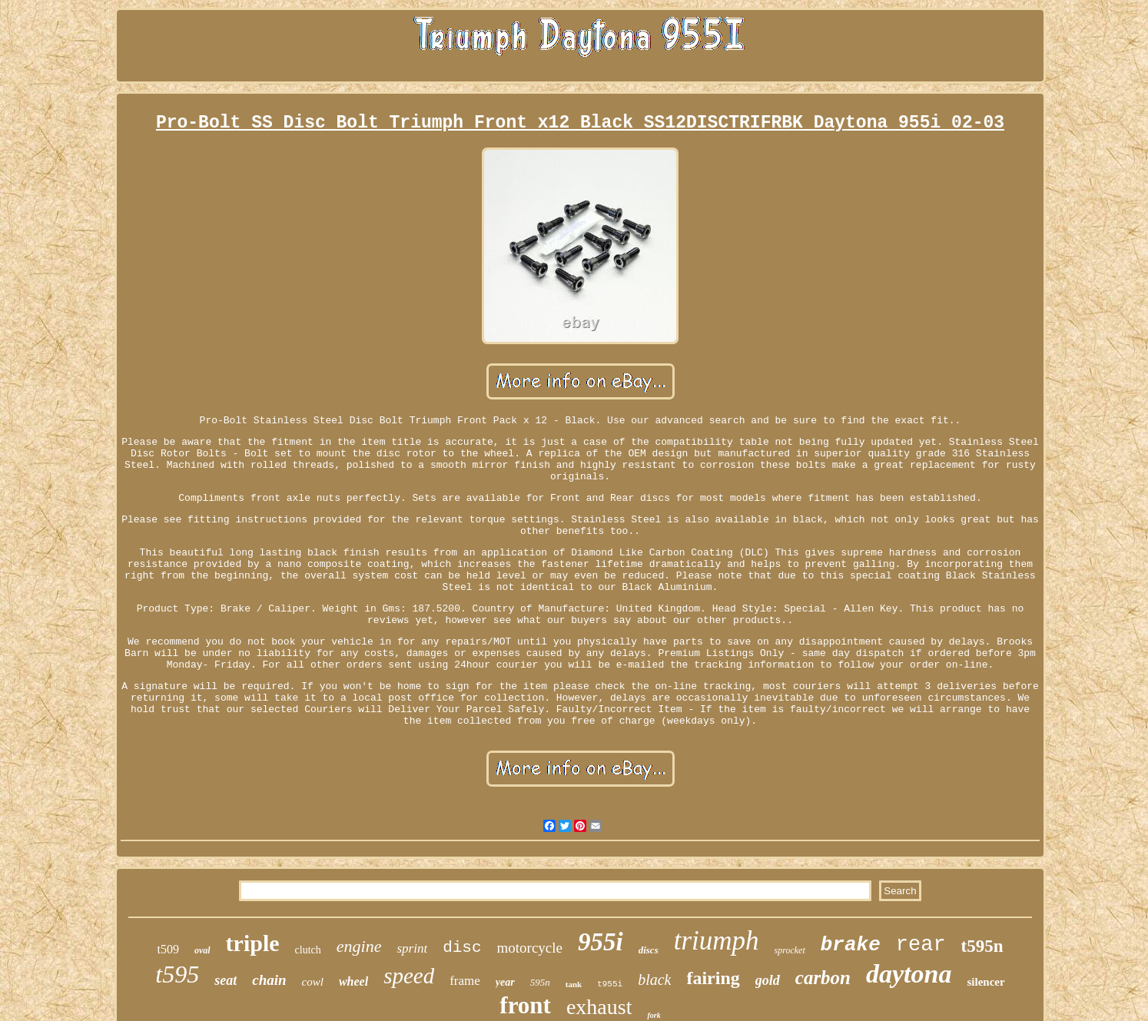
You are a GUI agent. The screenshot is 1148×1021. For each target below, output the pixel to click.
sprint (411, 948)
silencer (985, 982)
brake (851, 944)
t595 (177, 974)
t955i (609, 984)
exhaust (599, 1007)
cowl (312, 982)
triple (253, 943)
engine (359, 946)
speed (408, 975)
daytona (908, 974)
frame (465, 980)
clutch (308, 950)
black (654, 979)
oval (202, 950)
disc (462, 947)
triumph (716, 941)
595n (540, 982)
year (505, 982)
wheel (353, 981)
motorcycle (529, 948)
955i (600, 942)
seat (225, 980)
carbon (823, 977)
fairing (712, 978)
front (525, 1005)
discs (649, 950)
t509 (167, 949)
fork (653, 1015)
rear (921, 944)
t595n (982, 946)
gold (767, 980)
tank (574, 984)
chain (269, 980)
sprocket (790, 950)
